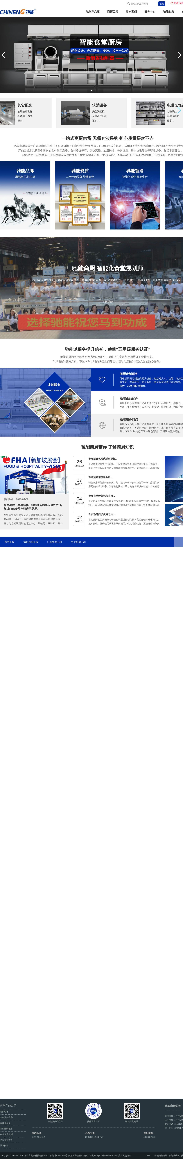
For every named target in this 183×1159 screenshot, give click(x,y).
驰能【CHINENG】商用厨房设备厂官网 (69, 1155)
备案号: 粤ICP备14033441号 (103, 1155)
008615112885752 (94, 1137)
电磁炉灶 (172, 111)
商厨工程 (112, 11)
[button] (179, 110)
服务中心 (149, 11)
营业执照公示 (124, 1155)
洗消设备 (99, 105)
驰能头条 (168, 11)
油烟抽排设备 (25, 111)
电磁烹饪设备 (6, 1117)
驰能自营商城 (160, 1155)
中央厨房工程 (78, 542)
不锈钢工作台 (25, 116)
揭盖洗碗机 (98, 111)
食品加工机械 (6, 1134)
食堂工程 (9, 542)
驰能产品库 (93, 11)
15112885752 (38, 1137)
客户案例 (131, 11)
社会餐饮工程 (54, 542)
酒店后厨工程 (30, 542)
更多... (21, 120)
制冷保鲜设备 (6, 1140)
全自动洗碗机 (99, 116)
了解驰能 (107, 301)
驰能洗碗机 (174, 1155)
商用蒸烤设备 (6, 1128)
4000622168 (149, 1137)
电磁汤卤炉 (173, 116)
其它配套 (25, 105)
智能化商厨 (5, 1123)
